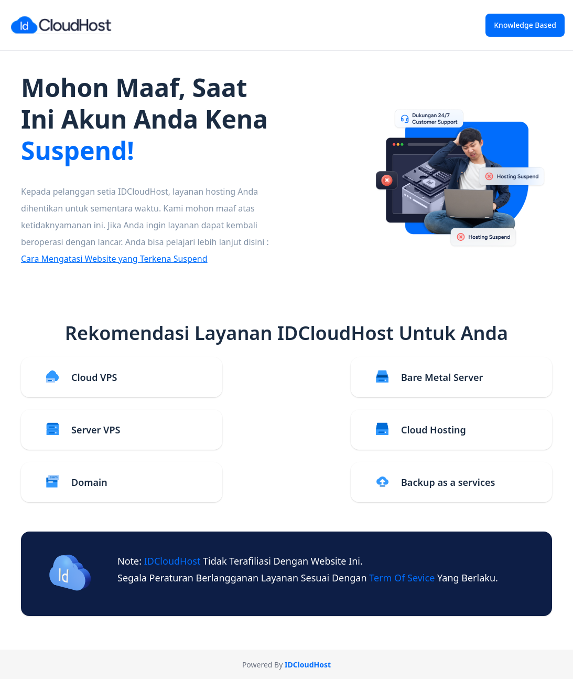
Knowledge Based (525, 25)
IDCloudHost (173, 561)
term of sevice (403, 577)
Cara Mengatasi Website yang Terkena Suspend (114, 258)
